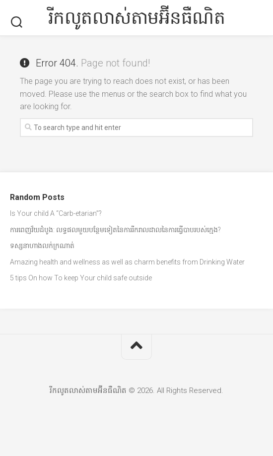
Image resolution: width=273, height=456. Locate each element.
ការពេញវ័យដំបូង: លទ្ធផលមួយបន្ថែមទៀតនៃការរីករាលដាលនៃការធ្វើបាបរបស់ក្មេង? (115, 230)
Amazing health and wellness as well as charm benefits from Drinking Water (127, 262)
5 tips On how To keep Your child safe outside (81, 278)
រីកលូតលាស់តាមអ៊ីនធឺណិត (136, 17)
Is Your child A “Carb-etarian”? (56, 213)
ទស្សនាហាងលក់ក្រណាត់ (42, 246)
